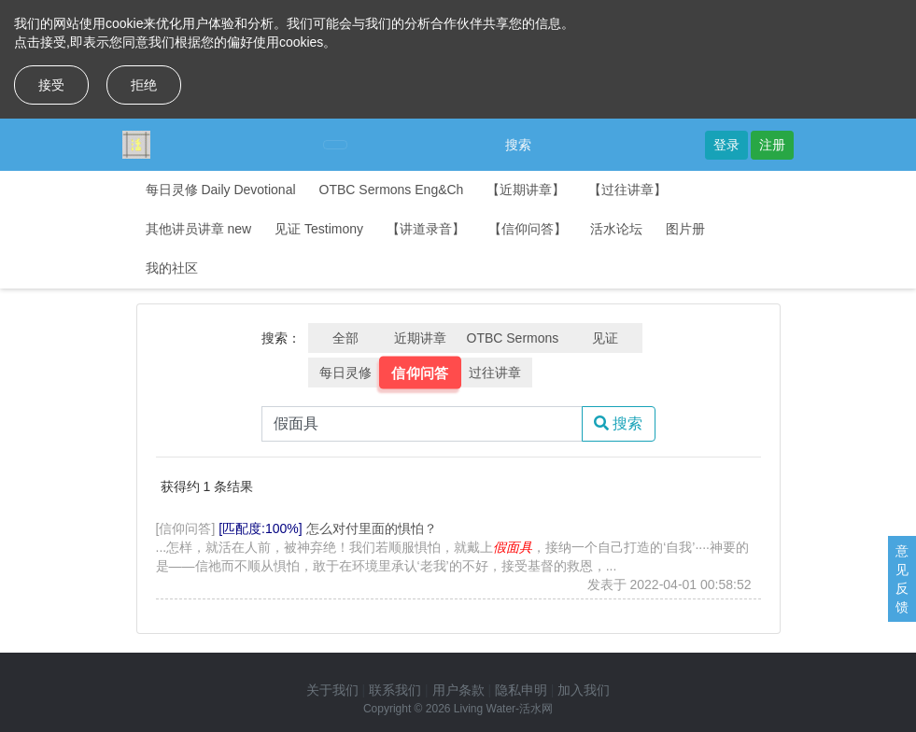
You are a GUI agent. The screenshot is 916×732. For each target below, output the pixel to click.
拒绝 (144, 84)
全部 (345, 338)
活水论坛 (616, 228)
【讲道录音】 (426, 228)
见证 (605, 338)
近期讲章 (420, 338)
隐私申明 (521, 690)
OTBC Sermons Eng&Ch (391, 189)
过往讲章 (495, 372)
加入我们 (583, 690)
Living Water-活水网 (503, 708)
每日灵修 (345, 372)
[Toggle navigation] (335, 144)
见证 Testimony (319, 228)
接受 (51, 84)
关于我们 (332, 690)
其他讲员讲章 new (199, 228)
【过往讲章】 (627, 189)
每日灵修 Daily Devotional (221, 189)
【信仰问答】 (527, 228)
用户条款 (458, 690)
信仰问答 (420, 372)
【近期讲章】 (525, 189)
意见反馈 (902, 578)
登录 (726, 144)
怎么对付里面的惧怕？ (371, 528)
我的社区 (172, 267)
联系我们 (395, 690)
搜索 (518, 144)
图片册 (685, 228)
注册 (772, 144)
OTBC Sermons (513, 338)
